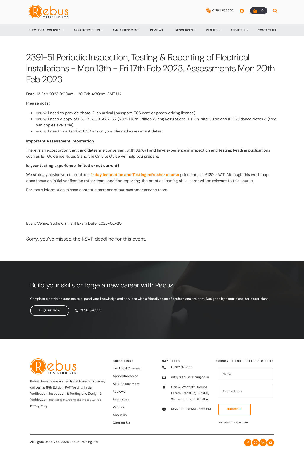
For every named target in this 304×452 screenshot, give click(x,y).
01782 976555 (220, 10)
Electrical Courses (45, 30)
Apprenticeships (87, 30)
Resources (184, 30)
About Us (238, 30)
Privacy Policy (38, 406)
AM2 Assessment (125, 30)
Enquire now (41, 308)
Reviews (156, 30)
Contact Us (267, 30)
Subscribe (234, 409)
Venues (212, 30)
